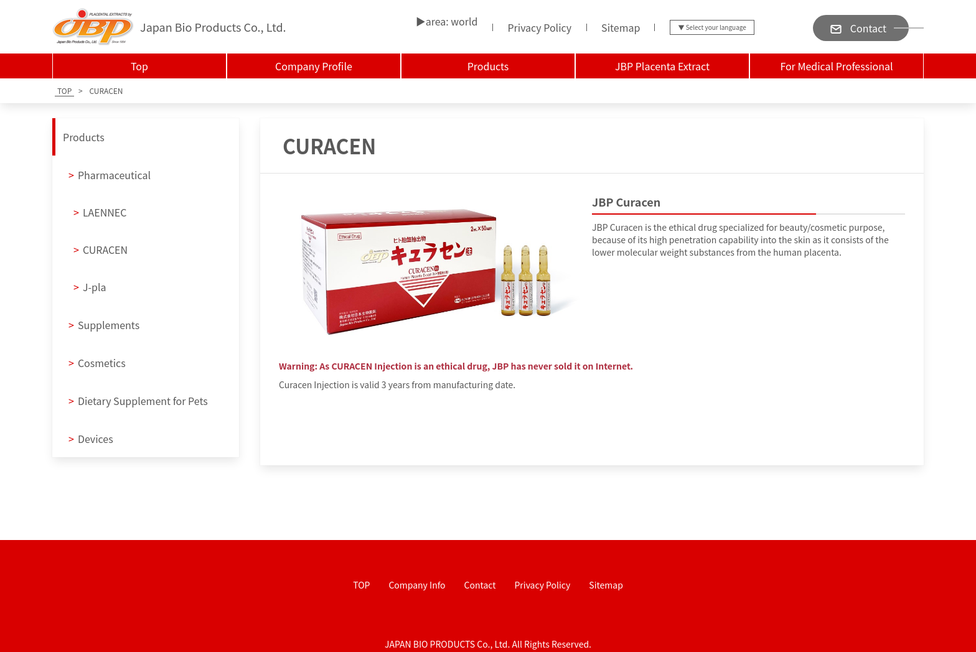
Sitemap (620, 27)
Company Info (416, 585)
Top (139, 65)
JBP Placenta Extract (662, 65)
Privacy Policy (539, 27)
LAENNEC (100, 212)
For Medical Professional (836, 65)
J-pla (89, 286)
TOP (361, 585)
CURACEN (100, 249)
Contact (480, 585)
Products (488, 65)
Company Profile (313, 65)
